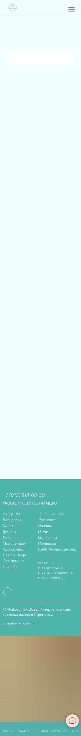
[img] (12, 7)
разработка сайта (18, 623)
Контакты (47, 538)
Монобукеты (14, 544)
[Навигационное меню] (71, 9)
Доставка (47, 520)
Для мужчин (13, 561)
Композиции (13, 549)
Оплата (45, 526)
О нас (43, 532)
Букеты (9, 532)
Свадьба (10, 567)
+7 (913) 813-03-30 (24, 495)
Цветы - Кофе (15, 555)
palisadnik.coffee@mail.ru (30, 503)
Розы (7, 538)
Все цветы (12, 520)
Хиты (8, 526)
